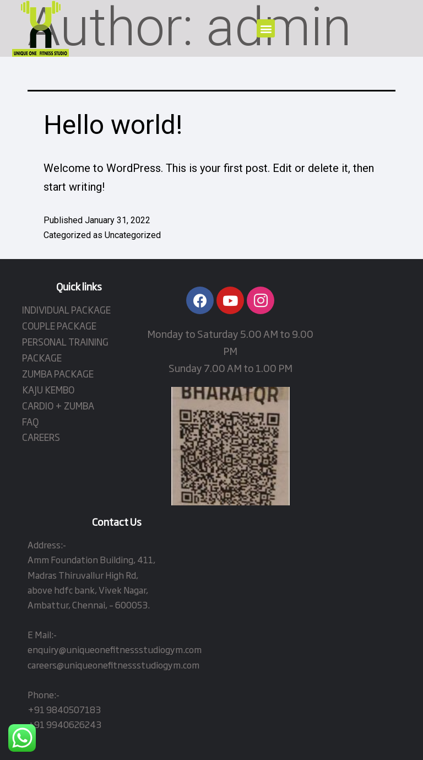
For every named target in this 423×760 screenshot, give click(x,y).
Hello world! (113, 125)
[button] (266, 28)
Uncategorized (133, 235)
